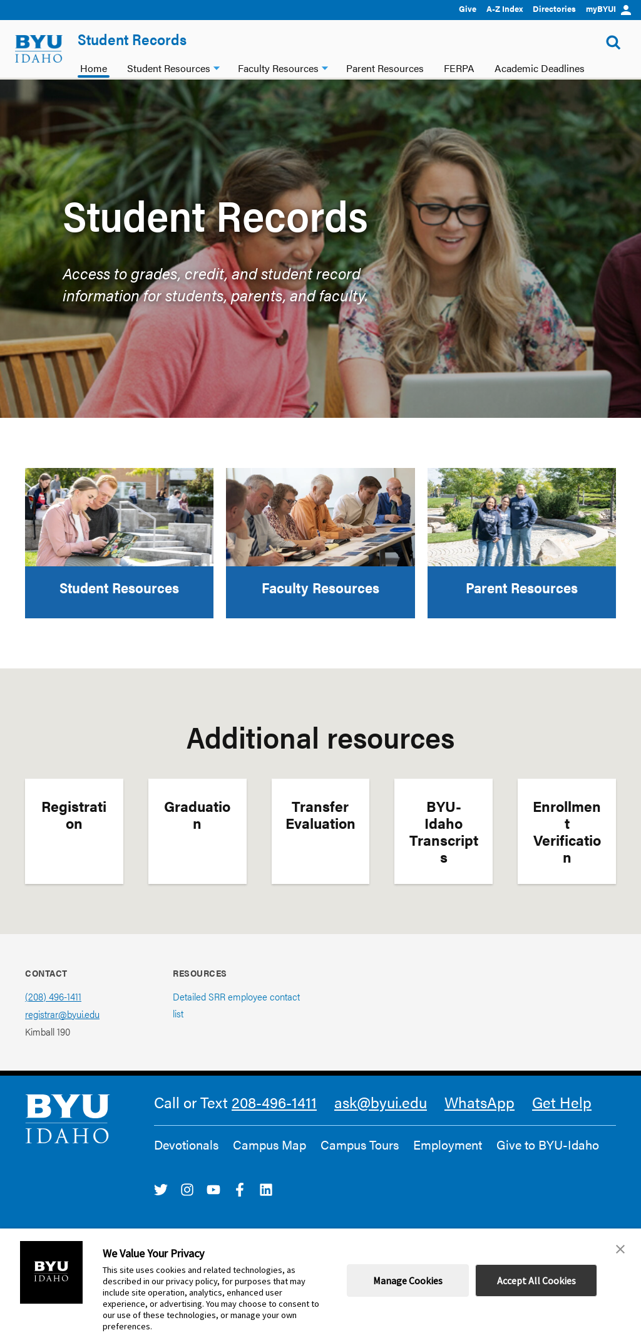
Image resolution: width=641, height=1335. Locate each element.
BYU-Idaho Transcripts (443, 831)
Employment (447, 1144)
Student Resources (119, 587)
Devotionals (186, 1144)
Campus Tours (359, 1144)
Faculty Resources (320, 587)
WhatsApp (479, 1102)
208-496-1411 (274, 1102)
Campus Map (269, 1144)
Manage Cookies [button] (408, 1280)
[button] (620, 1249)
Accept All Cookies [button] (536, 1280)
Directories (554, 8)
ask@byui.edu (380, 1102)
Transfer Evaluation (320, 814)
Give (467, 8)
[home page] (39, 49)
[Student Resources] (119, 517)
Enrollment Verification (567, 831)
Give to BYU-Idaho (547, 1144)
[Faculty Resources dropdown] (325, 67)
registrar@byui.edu (62, 1014)
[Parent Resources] (522, 517)
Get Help (562, 1102)
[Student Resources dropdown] (216, 67)
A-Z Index (504, 8)
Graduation (197, 814)
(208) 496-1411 (53, 996)
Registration (73, 814)
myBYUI (608, 8)
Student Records (132, 38)
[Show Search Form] (613, 42)
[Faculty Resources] (320, 517)
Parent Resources (522, 587)
